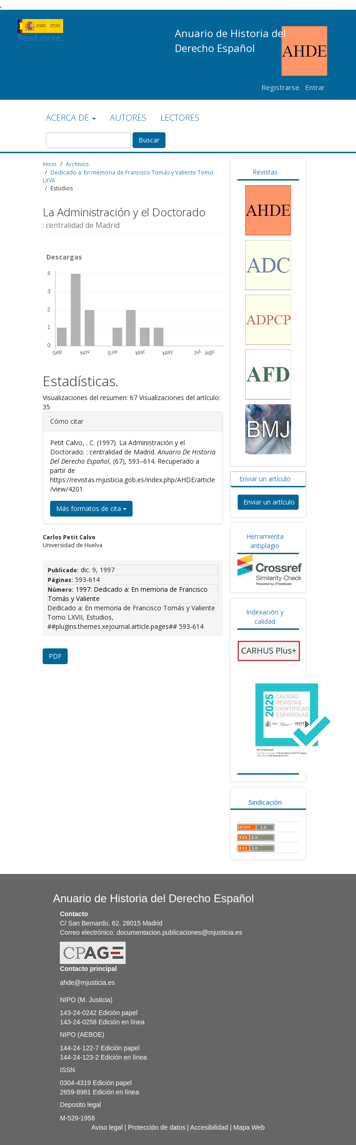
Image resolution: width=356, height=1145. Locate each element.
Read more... (42, 26)
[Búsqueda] (88, 140)
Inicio (50, 164)
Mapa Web (248, 1127)
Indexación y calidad (265, 617)
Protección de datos (156, 1127)
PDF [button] (55, 656)
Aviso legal (106, 1127)
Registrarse (280, 87)
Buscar (149, 140)
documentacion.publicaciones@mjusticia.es (179, 932)
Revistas (265, 172)
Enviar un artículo (265, 478)
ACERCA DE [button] (71, 117)
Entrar (315, 87)
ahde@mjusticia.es (87, 982)
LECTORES (179, 117)
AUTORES (128, 117)
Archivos (77, 164)
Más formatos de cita (91, 508)
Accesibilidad (209, 1127)
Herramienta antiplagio (265, 541)
